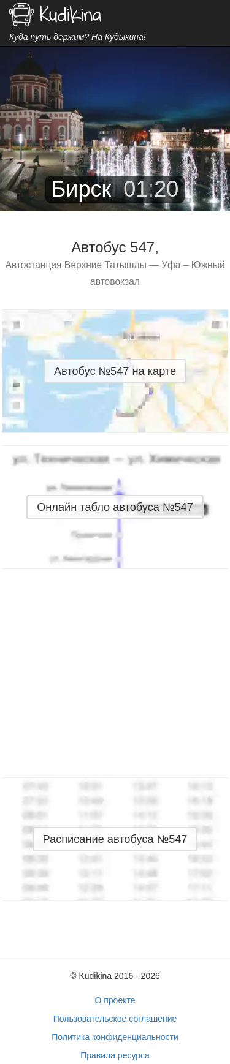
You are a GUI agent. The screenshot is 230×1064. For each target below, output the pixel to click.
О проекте (114, 1000)
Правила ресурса (115, 1055)
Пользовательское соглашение (115, 1019)
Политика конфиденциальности (115, 1037)
